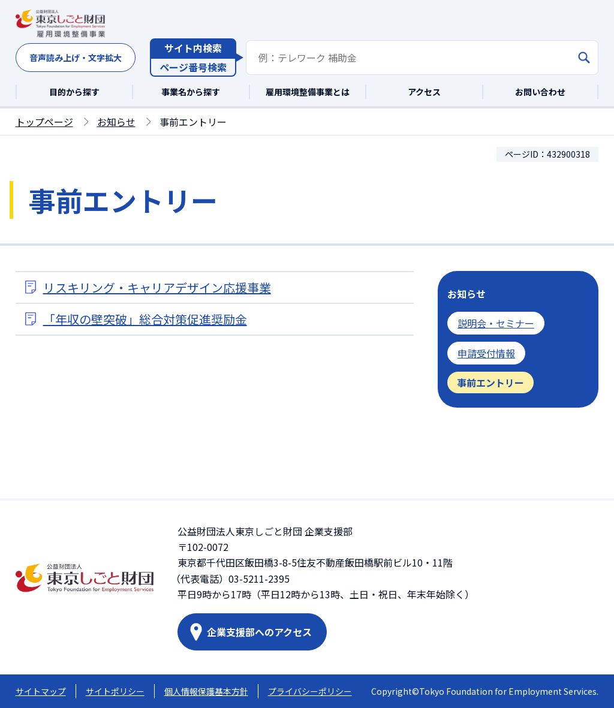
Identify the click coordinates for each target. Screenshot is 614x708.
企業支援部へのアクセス (259, 632)
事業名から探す (190, 92)
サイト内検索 (193, 48)
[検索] (584, 57)
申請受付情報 (486, 353)
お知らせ (116, 122)
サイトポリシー (115, 691)
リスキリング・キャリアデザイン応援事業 (157, 287)
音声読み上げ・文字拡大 (75, 58)
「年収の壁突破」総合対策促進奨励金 (145, 319)
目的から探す (74, 92)
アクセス (424, 92)
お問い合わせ (540, 92)
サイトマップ (41, 691)
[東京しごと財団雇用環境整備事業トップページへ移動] (61, 24)
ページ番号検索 (193, 67)
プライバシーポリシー (310, 691)
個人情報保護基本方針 (206, 691)
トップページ (44, 122)
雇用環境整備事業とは (308, 92)
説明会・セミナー (496, 323)
